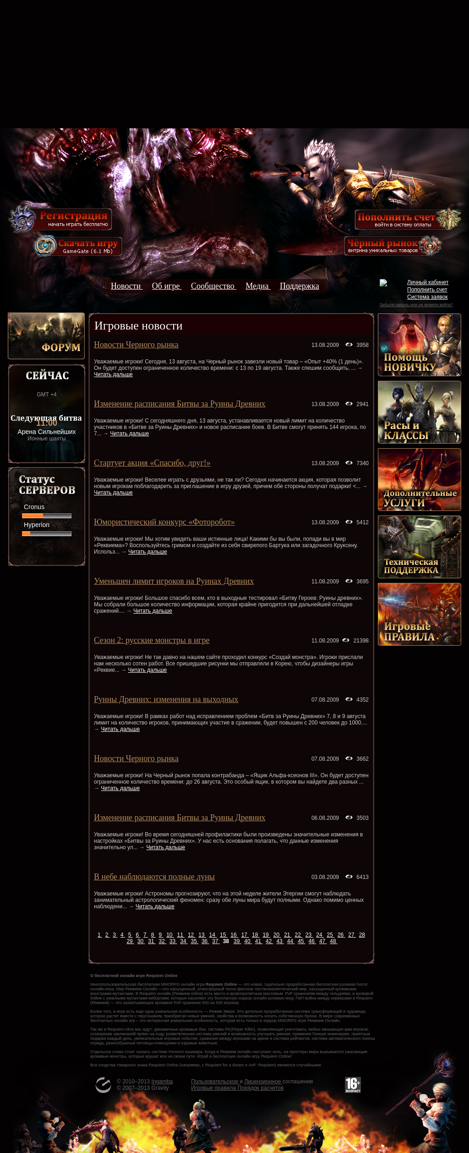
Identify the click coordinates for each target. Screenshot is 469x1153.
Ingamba (162, 1081)
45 (301, 941)
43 (280, 941)
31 (152, 941)
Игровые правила (214, 1088)
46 (312, 941)
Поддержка (299, 286)
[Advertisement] (234, 64)
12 (192, 935)
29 (130, 941)
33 (173, 941)
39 (237, 941)
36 (205, 941)
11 (181, 935)
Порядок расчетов (261, 1088)
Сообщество (213, 286)
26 (341, 935)
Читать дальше (113, 374)
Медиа (258, 286)
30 (141, 941)
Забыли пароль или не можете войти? (416, 304)
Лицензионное (263, 1081)
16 (234, 935)
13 (202, 935)
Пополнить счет (427, 289)
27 (352, 935)
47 (323, 941)
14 (213, 935)
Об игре (167, 286)
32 (162, 941)
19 (266, 935)
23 (309, 935)
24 (320, 935)
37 (216, 941)
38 (227, 941)
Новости (127, 286)
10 (170, 935)
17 (245, 935)
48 (334, 941)
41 (259, 941)
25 (331, 935)
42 (269, 941)
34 (184, 941)
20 (277, 935)
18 (256, 935)
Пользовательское (215, 1081)
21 (288, 935)
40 (248, 941)
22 (298, 935)
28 (362, 935)
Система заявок (427, 297)
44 (291, 941)
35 (195, 941)
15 (224, 935)
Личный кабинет (427, 282)
